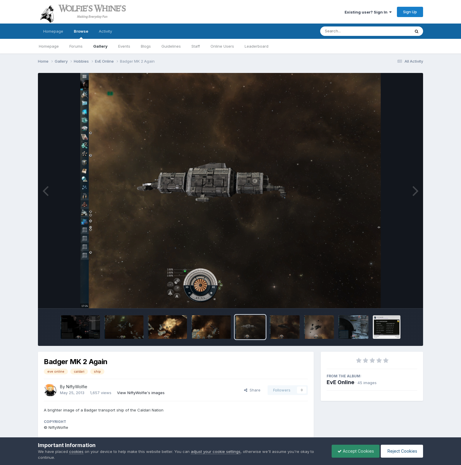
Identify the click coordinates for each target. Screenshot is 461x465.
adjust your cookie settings (215, 451)
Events (124, 46)
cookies (76, 451)
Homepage (53, 31)
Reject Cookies (401, 451)
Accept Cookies (354, 451)
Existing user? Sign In (368, 12)
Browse (81, 34)
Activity (105, 31)
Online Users (222, 46)
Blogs (146, 46)
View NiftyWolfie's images (141, 392)
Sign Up (410, 11)
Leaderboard (256, 46)
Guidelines (171, 46)
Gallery (100, 46)
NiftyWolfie (76, 386)
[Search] (349, 31)
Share (252, 390)
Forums (76, 46)
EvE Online (340, 382)
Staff (195, 46)
